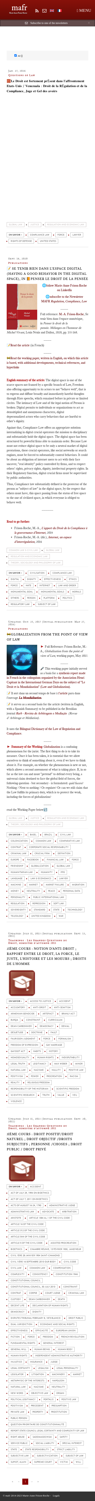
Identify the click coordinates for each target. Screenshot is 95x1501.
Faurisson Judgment (23, 1039)
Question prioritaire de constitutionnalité (37, 1424)
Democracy (46, 1026)
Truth (45, 1095)
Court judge (52, 1293)
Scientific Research (22, 1095)
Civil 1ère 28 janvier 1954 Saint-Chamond (35, 1255)
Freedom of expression (24, 1045)
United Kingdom (41, 916)
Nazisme (39, 1070)
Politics (67, 598)
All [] (18, 55)
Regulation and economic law (65, 224)
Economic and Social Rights (57, 1324)
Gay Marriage (54, 1045)
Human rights (45, 1057)
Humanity (46, 872)
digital (15, 579)
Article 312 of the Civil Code (28, 1230)
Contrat (16, 847)
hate (28, 585)
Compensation (62, 1268)
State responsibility (37, 1449)
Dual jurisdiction (21, 1324)
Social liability (45, 1443)
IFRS (62, 872)
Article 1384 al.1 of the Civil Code (49, 1218)
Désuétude (17, 1032)
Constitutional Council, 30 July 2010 (33, 1287)
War (61, 916)
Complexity (17, 1274)
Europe (15, 859)
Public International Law (48, 897)
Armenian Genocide (23, 1013)
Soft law (58, 903)
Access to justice (40, 1001)
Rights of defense (21, 241)
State (56, 910)
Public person (19, 1418)
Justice (34, 224)
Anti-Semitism (62, 1007)
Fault (54, 1032)
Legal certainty (20, 1368)
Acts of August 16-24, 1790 (26, 1205)
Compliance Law (39, 235)
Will (78, 1462)
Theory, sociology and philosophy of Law (36, 563)
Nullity (56, 1070)
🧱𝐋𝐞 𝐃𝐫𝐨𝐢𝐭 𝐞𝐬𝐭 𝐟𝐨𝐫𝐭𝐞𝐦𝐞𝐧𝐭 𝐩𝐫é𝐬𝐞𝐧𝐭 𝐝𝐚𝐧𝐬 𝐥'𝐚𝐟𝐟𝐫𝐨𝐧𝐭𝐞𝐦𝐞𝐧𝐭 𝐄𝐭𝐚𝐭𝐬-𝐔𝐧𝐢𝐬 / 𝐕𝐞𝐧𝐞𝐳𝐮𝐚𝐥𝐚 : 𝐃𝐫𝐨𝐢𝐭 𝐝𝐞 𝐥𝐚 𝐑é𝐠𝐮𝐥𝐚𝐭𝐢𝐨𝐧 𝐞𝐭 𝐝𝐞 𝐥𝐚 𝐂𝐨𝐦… (47, 86)
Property (37, 1412)
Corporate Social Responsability (48, 847)
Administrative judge (62, 1205)
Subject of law (47, 604)
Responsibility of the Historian (29, 1089)
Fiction (15, 1337)
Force (60, 235)
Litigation (37, 1374)
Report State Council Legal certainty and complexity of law (47, 1431)
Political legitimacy (23, 1399)
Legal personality (67, 1368)
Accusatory (18, 1007)
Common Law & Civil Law (23, 550)
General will (18, 1349)
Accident (64, 1001)
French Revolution (72, 1337)
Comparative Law (69, 841)
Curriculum (55, 1020)
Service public (19, 1443)
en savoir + (15, 235)
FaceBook (33, 859)
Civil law (65, 834)
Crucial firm (42, 853)
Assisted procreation (63, 1243)
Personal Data (71, 891)
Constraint (33, 1020)
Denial (65, 1026)
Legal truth (18, 1064)
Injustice (16, 1362)
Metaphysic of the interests (27, 1380)
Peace (51, 891)
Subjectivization (47, 1456)
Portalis (48, 1399)
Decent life (17, 1305)
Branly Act (68, 1013)
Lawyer (76, 235)
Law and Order (67, 585)
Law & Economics (41, 878)
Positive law (76, 1070)
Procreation (54, 1076)
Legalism (43, 1368)
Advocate (48, 1211)
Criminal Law (19, 853)
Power (35, 1076)
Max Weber (60, 1064)
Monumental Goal (22, 592)
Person (31, 598)
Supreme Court (43, 1462)
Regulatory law (20, 604)
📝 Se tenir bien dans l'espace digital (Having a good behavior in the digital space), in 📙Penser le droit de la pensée (47, 273)
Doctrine (37, 1032)
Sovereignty (18, 910)
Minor (79, 1064)
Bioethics (16, 1249)
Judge (54, 1362)
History (53, 1051)
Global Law (15, 224)
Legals (56, 1495)
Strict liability (66, 1449)
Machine (16, 885)
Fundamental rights (23, 1343)
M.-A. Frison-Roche (71, 314)
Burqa (14, 1020)
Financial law (55, 859)
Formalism (64, 1039)
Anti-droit (39, 1007)
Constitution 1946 (67, 1274)
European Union (66, 1330)
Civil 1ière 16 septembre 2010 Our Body (33, 1262)
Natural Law (18, 1070)
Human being (42, 1349)
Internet (44, 585)
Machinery (58, 1374)
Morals (76, 592)
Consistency (40, 1274)
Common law (43, 841)
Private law (17, 1412)
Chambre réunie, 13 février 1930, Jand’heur (55, 1249)
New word (17, 1393)
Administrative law (22, 1211)
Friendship (17, 866)
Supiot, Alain (18, 1462)
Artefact (48, 1013)
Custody (16, 1299)
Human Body (65, 1349)
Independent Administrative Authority (58, 1355)
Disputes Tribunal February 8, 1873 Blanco (35, 1318)
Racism (74, 1076)
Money (15, 891)
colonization (19, 841)
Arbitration (69, 1211)
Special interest (72, 1443)
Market (33, 885)
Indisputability (71, 1057)
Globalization (52, 747)
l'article (63, 693)
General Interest (53, 1343)
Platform (49, 598)
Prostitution (59, 1412)
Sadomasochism (42, 1437)
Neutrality (33, 891)
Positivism (17, 1076)
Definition (64, 853)
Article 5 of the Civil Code (27, 1243)
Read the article (20, 345)
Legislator (17, 1374)
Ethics (72, 579)
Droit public (75, 1318)
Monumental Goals (52, 592)
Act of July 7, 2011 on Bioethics (29, 1199)
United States (48, 241)
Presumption (59, 1405)
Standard (39, 910)
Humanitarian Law (22, 872)
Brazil (48, 834)
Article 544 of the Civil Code (28, 1237)
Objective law (39, 1393)
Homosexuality (20, 1057)
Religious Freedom (38, 1082)
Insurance (36, 1362)
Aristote (16, 1218)
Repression (38, 903)
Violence (16, 1101)
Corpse (33, 1293)
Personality (18, 897)
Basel (33, 834)
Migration (78, 885)
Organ (60, 1393)
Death (61, 1299)
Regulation (17, 903)
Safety (64, 1437)
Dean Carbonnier (21, 1026)
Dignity (31, 579)
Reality (15, 1082)
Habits (37, 1051)
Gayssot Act (18, 1051)
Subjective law (20, 1456)
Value (60, 1095)
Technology (75, 910)
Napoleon (58, 1380)
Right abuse (18, 1437)
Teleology (17, 916)
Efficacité (41, 1330)
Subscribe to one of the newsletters (49, 23)
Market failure (55, 885)
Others (15, 598)
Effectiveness (52, 579)
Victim (64, 1462)
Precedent (37, 1405)
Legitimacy (39, 1064)
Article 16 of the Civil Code (27, 1224)
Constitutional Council (25, 1280)
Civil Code (70, 1262)
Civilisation (37, 573)
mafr (19, 7)
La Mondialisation (30, 698)
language (17, 878)
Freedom (48, 1337)
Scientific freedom (67, 1089)
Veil (74, 1095)
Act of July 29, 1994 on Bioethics (30, 1193)
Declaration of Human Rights (50, 1305)
